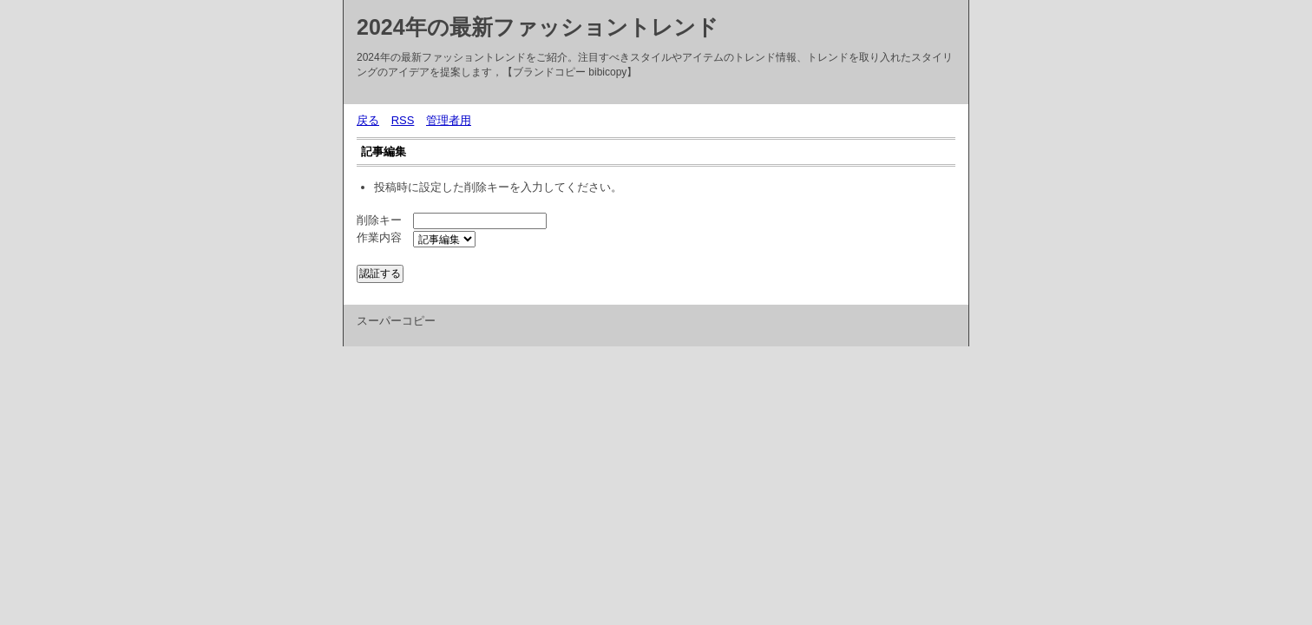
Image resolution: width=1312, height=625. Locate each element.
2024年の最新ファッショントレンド (537, 27)
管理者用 (448, 120)
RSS (403, 120)
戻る (368, 120)
